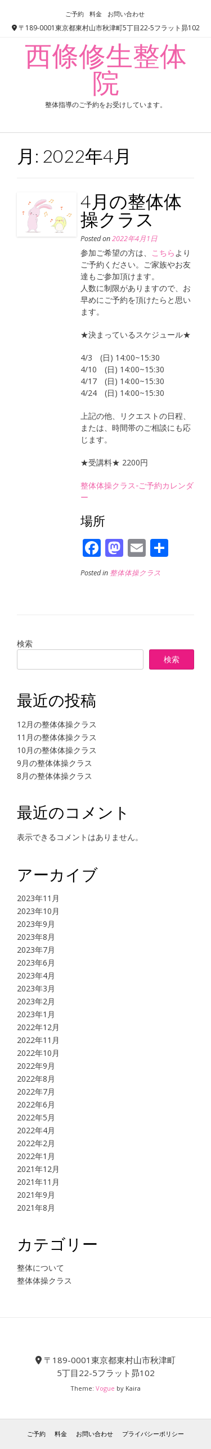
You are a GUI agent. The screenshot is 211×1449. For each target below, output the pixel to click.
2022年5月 (36, 1117)
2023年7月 (36, 949)
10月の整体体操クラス (57, 750)
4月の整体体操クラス (131, 210)
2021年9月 (36, 1194)
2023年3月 (36, 988)
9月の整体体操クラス (54, 763)
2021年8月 (36, 1207)
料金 (95, 14)
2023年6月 (36, 962)
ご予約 (74, 14)
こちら (163, 252)
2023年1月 (36, 1014)
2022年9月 (36, 1065)
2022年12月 (38, 1027)
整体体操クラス (135, 573)
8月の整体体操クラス (54, 775)
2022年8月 (36, 1078)
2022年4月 (36, 1130)
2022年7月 (36, 1091)
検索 (25, 643)
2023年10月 (38, 911)
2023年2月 (36, 1001)
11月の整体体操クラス (57, 737)
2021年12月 (38, 1169)
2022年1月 (36, 1156)
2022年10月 (38, 1052)
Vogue (105, 1388)
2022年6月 (36, 1104)
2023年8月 (36, 936)
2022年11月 (38, 1040)
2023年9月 (36, 924)
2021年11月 (38, 1181)
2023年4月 (36, 975)
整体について (40, 1267)
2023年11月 (38, 898)
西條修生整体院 (106, 69)
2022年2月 (36, 1143)
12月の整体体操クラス (57, 724)
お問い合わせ (126, 14)
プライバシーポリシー (153, 1433)
